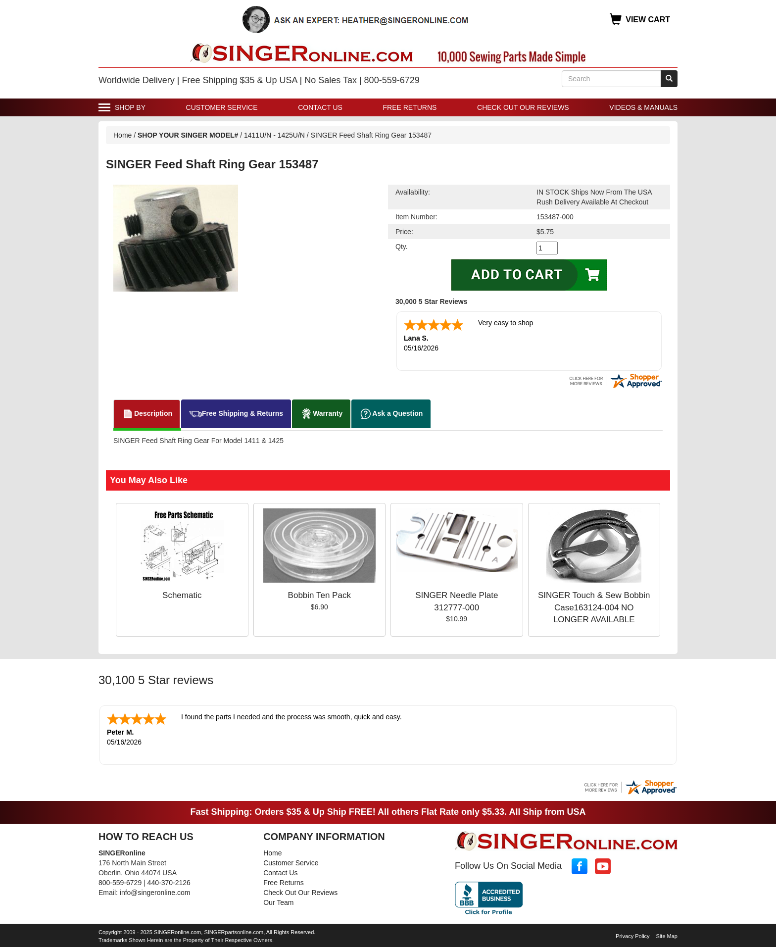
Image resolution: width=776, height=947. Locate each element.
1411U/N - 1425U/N (275, 135)
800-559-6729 (120, 883)
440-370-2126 (169, 883)
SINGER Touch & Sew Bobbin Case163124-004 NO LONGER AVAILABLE (594, 607)
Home (122, 135)
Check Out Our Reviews (523, 107)
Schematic (181, 595)
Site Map (667, 936)
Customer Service (222, 107)
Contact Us (320, 107)
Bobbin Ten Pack (319, 595)
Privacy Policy (632, 936)
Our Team (278, 902)
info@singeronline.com (155, 893)
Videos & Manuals (643, 107)
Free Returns (410, 107)
